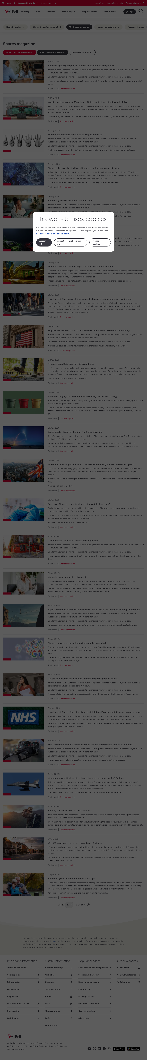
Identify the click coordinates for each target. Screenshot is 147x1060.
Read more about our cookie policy (52, 234)
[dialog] (73, 232)
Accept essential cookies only (69, 242)
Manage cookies (96, 242)
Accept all (42, 242)
